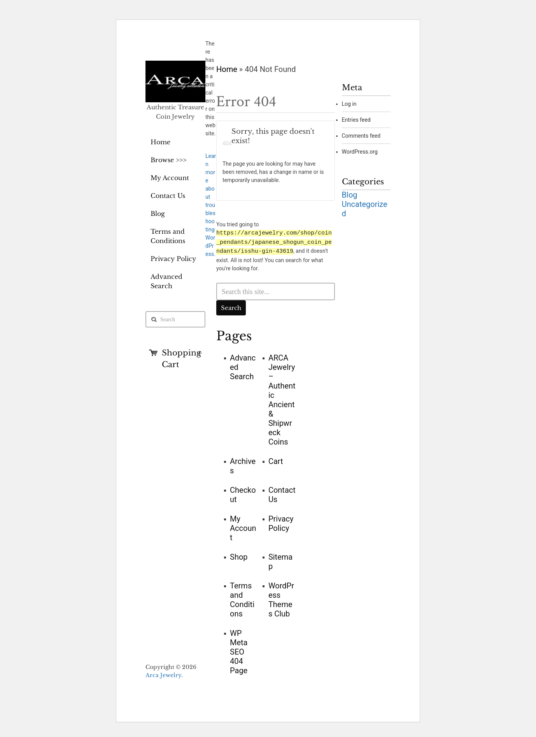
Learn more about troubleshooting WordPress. (210, 205)
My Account (170, 178)
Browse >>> (168, 160)
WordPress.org (360, 152)
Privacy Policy (173, 259)
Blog (158, 213)
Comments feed (361, 136)
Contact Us (168, 196)
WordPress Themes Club (281, 599)
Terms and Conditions (168, 236)
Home (160, 142)
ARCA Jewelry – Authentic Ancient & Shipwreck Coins (282, 399)
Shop (239, 556)
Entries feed (356, 120)
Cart (275, 460)
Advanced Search (166, 281)
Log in (349, 104)
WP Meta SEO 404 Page (239, 651)
